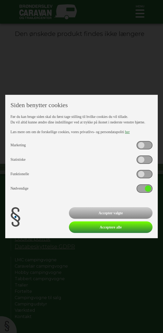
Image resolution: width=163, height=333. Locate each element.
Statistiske (18, 160)
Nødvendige (19, 188)
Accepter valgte (111, 213)
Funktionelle (19, 174)
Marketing (18, 145)
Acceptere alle (111, 227)
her (127, 132)
